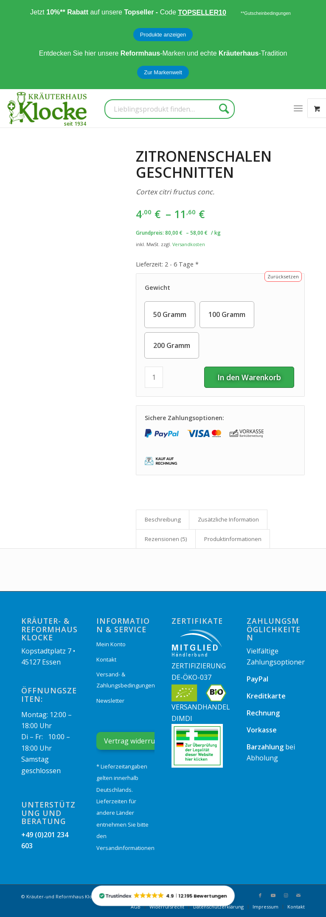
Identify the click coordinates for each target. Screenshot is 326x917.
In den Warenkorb (249, 377)
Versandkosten (188, 244)
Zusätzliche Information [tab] (228, 519)
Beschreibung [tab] (163, 519)
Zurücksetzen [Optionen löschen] (283, 276)
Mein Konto (111, 644)
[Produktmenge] (154, 377)
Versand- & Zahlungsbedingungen (125, 679)
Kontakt (106, 659)
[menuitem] (298, 108)
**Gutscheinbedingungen (266, 13)
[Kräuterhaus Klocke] (48, 108)
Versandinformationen (125, 848)
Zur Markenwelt (163, 72)
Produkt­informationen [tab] (232, 539)
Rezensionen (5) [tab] (166, 539)
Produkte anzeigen (163, 34)
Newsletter (110, 700)
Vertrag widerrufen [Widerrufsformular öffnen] (135, 741)
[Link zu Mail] (298, 895)
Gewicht (157, 287)
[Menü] (298, 108)
